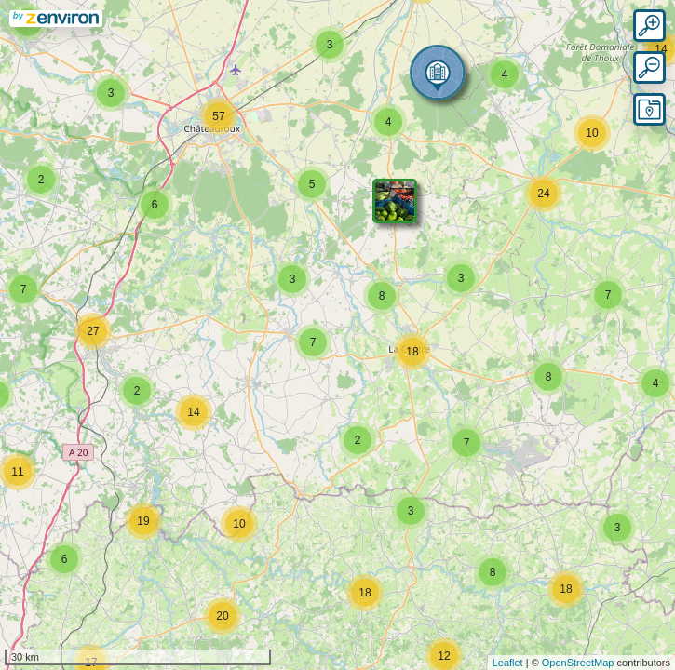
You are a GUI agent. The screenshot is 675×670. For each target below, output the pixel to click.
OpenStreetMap (578, 662)
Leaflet (508, 662)
